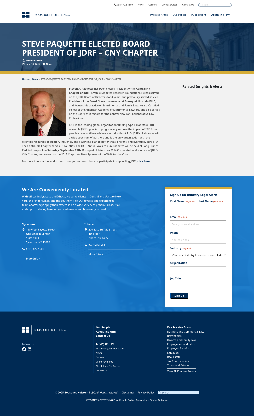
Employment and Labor (181, 344)
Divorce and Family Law (181, 340)
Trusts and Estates (178, 365)
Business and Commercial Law (185, 331)
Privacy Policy (146, 392)
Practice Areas (159, 15)
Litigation (173, 352)
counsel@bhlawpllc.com (110, 348)
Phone (174, 232)
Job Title (175, 278)
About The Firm (220, 15)
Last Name (211, 201)
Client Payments (104, 361)
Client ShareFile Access (108, 366)
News (141, 4)
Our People (179, 15)
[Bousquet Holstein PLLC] (46, 15)
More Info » (33, 258)
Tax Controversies (178, 361)
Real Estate (173, 357)
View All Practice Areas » (181, 371)
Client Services (169, 4)
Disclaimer (128, 392)
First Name (182, 201)
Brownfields (174, 336)
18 (32, 64)
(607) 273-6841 (97, 245)
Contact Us (188, 4)
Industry (180, 248)
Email (178, 217)
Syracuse (28, 224)
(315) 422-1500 (123, 4)
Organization (178, 263)
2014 (37, 64)
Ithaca (89, 224)
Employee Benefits (178, 348)
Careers (152, 4)
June (28, 64)
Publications (198, 15)
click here (143, 161)
